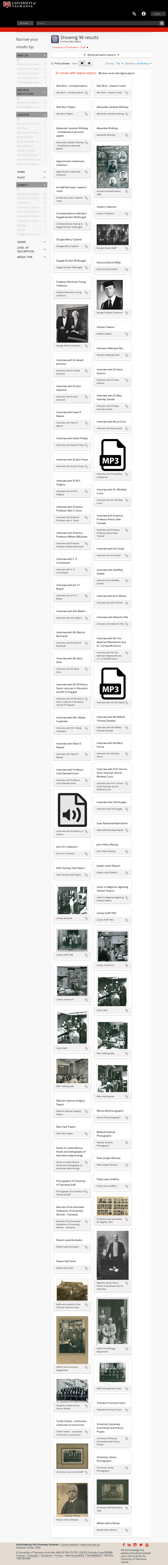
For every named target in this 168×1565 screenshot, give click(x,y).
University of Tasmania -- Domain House (39, 208)
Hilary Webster (25, 146)
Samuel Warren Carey (29, 160)
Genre (21, 241)
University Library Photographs (34, 78)
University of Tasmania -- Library (35, 217)
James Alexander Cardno (30, 142)
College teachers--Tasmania (32, 235)
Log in (157, 13)
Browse (24, 23)
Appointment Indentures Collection (37, 69)
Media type (24, 256)
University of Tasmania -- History (35, 199)
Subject (22, 184)
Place (21, 177)
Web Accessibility (74, 1555)
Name (21, 171)
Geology (21, 226)
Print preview (60, 63)
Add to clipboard (86, 93)
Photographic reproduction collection (38, 83)
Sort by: (110, 63)
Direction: (130, 63)
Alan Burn (22, 128)
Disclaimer (46, 1555)
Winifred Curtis (25, 137)
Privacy (59, 1555)
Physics (21, 230)
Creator (23, 114)
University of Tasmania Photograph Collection (42, 74)
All (18, 60)
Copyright (32, 1555)
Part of (22, 55)
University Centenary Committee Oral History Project (46, 65)
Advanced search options (101, 54)
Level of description (25, 249)
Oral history (23, 203)
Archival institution (25, 91)
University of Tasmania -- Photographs (38, 212)
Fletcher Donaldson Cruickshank (35, 164)
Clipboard (134, 14)
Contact (20, 1555)
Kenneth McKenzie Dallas (31, 155)
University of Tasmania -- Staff (33, 194)
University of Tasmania (29, 124)
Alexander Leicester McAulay (33, 133)
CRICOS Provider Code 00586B (95, 1552)
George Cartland (26, 151)
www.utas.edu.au (90, 1544)
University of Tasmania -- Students (36, 221)
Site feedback (94, 1555)
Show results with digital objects (117, 73)
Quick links (143, 14)
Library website (69, 1544)
